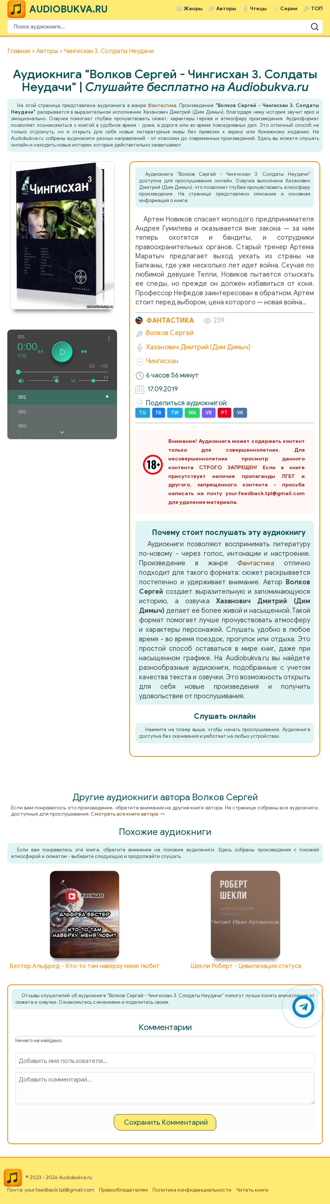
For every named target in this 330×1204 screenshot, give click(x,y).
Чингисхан (162, 361)
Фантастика (162, 105)
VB (209, 413)
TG (142, 413)
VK (240, 413)
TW (175, 413)
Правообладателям (123, 1190)
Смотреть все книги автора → (128, 814)
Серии (288, 8)
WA (192, 413)
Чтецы (258, 8)
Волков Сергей (170, 333)
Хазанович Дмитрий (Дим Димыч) (198, 347)
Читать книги (252, 1190)
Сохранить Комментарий (166, 1122)
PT (224, 413)
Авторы (226, 8)
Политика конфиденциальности (192, 1190)
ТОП (317, 8)
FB (158, 413)
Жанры (193, 8)
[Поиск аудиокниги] (165, 27)
